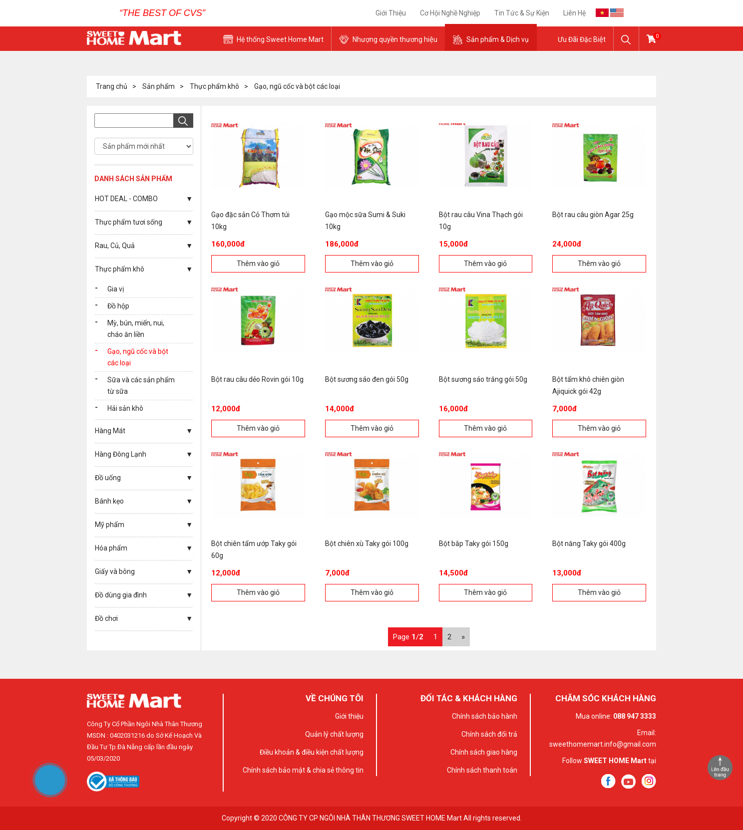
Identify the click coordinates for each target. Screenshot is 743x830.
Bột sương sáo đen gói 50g (366, 379)
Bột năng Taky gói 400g (589, 544)
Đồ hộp (118, 306)
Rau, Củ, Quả (115, 246)
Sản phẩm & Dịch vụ (497, 39)
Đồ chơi (106, 618)
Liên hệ (574, 13)
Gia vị (115, 289)
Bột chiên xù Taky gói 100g (366, 544)
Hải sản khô (125, 408)
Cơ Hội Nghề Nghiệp (450, 13)
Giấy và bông (115, 571)
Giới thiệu (390, 13)
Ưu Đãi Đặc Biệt (582, 39)
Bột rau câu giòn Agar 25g (593, 215)
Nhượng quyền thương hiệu (395, 39)
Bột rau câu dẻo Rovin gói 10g (257, 379)
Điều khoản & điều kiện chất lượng (312, 752)
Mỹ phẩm (109, 525)
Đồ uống (108, 478)
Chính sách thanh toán (482, 770)
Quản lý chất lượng (334, 734)
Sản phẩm (158, 86)
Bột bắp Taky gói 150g (473, 544)
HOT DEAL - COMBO (126, 199)
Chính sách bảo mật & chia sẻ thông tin (303, 770)
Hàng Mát (110, 431)
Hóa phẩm (111, 548)
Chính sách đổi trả (489, 734)
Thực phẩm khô (214, 86)
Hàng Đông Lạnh (120, 454)
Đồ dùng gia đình (121, 595)
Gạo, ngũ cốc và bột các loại (297, 86)
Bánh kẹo (109, 501)
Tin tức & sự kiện (521, 13)
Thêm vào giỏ (258, 264)
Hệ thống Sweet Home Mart (280, 39)
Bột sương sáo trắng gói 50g (483, 379)
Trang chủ (111, 86)
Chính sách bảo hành (484, 716)
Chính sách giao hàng (483, 752)
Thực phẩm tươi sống (128, 222)
